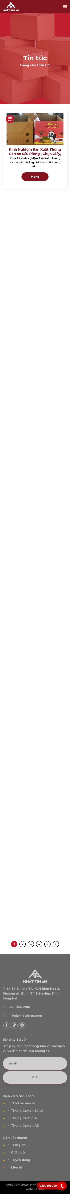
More (35, 177)
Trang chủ (28, 66)
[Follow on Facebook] (6, 1030)
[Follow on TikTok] (14, 1030)
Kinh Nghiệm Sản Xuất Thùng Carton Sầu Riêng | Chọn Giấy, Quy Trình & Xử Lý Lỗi (35, 154)
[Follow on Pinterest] (22, 1030)
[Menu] (65, 6)
